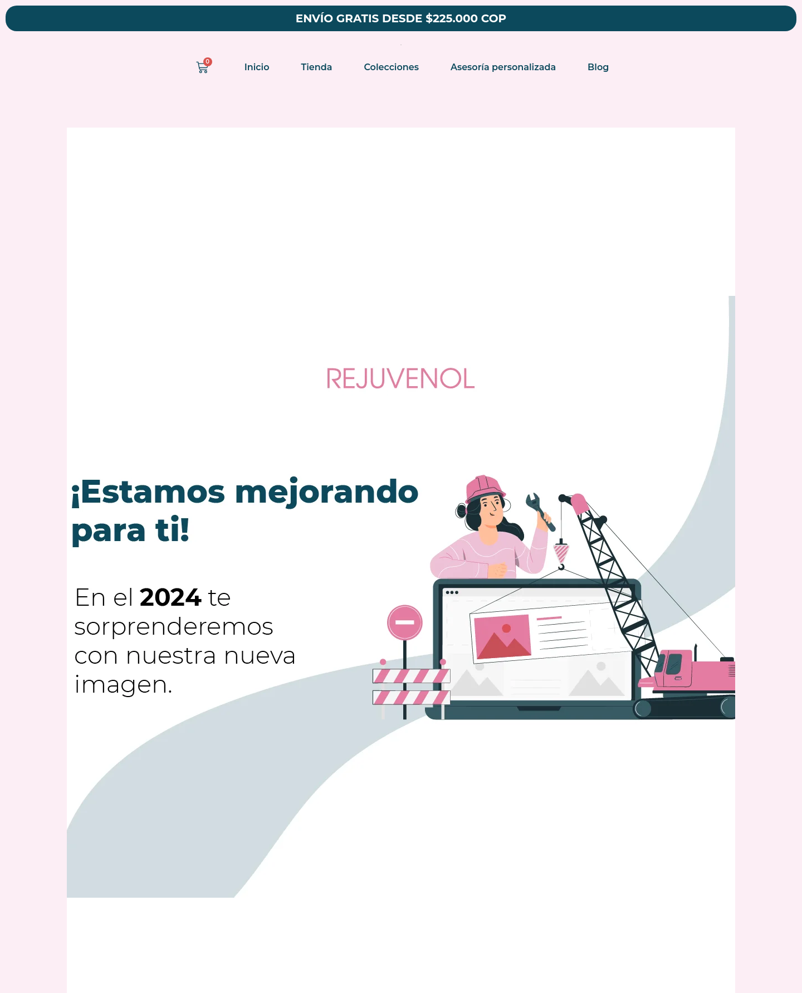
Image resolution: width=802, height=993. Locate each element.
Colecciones (391, 67)
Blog (598, 67)
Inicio (257, 67)
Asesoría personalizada (503, 67)
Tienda (316, 67)
